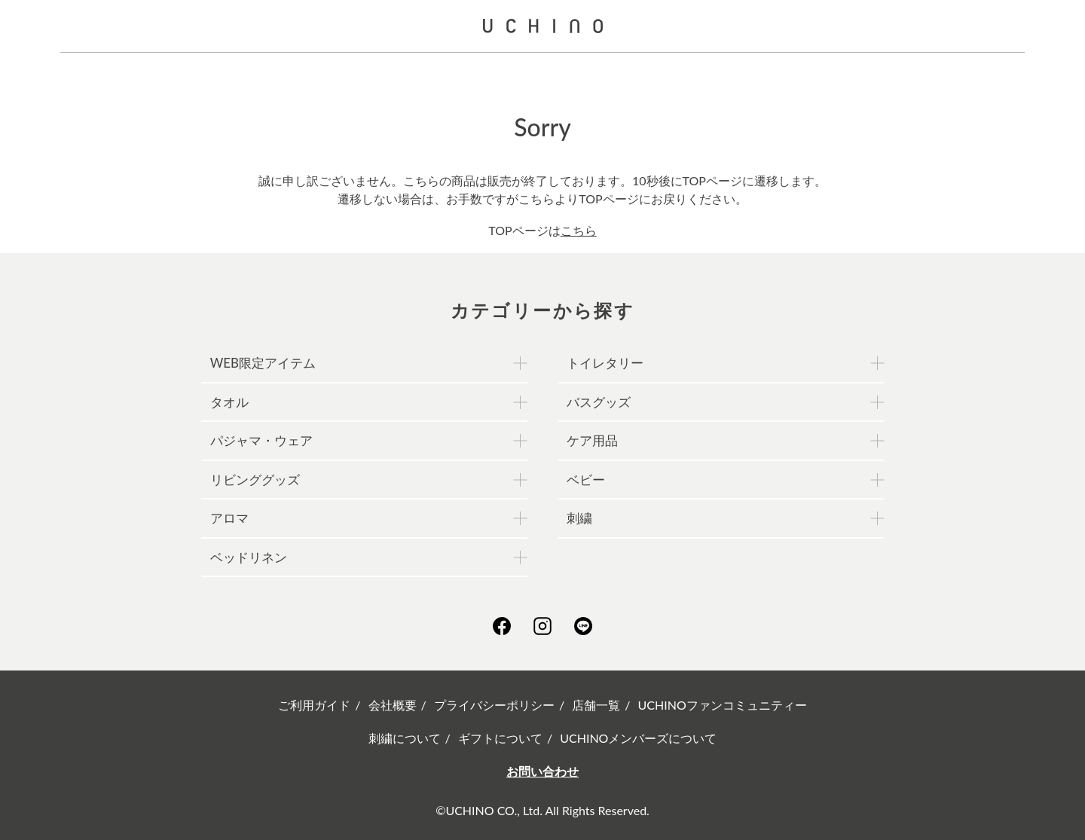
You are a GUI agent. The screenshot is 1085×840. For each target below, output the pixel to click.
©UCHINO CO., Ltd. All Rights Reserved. (542, 810)
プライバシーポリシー (494, 705)
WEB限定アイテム (263, 363)
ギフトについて (500, 738)
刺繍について (404, 738)
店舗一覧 (596, 705)
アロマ (229, 518)
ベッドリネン (248, 557)
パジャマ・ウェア (261, 440)
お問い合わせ (542, 771)
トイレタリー (605, 363)
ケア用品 (592, 440)
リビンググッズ (255, 479)
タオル (229, 402)
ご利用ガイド (314, 705)
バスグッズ (599, 402)
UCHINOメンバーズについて (638, 738)
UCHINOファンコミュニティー (722, 705)
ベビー (586, 479)
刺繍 (579, 518)
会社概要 (392, 705)
